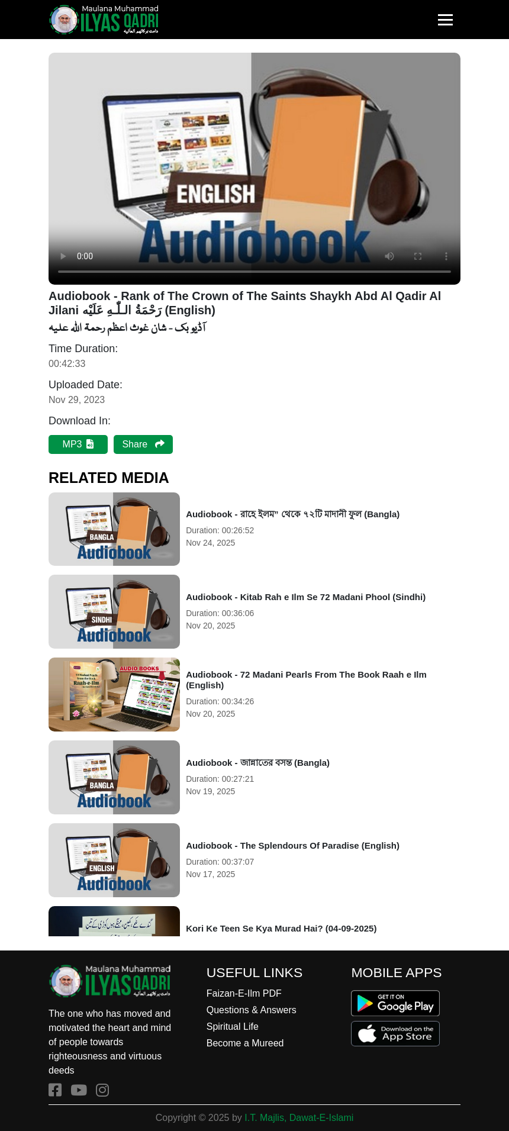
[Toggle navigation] (445, 19)
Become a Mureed (245, 1043)
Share (143, 444)
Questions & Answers (252, 1010)
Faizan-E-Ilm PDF (244, 993)
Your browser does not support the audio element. (254, 169)
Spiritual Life (233, 1027)
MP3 (78, 444)
